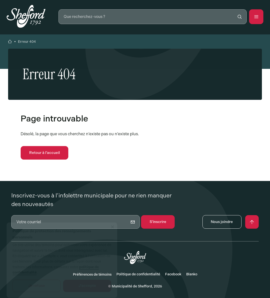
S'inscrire (158, 222)
